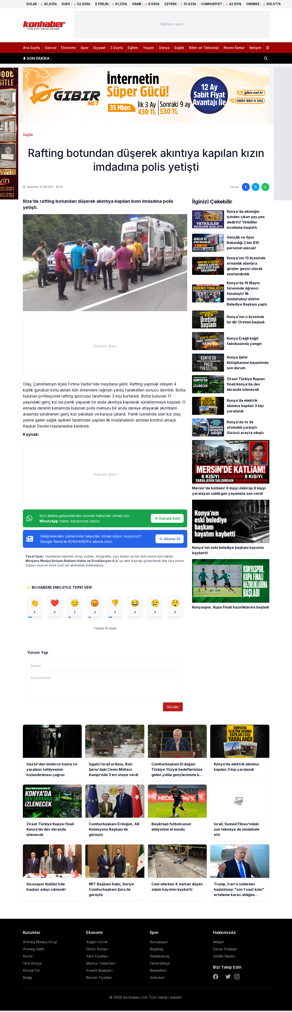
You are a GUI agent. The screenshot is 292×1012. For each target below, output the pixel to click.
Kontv (28, 957)
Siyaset (99, 47)
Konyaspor (159, 943)
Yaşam (148, 47)
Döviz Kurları (97, 950)
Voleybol (157, 979)
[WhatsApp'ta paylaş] (265, 187)
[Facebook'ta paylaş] (246, 187)
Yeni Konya (32, 964)
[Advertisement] (172, 24)
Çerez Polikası (225, 950)
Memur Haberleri (100, 964)
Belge (27, 979)
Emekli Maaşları (99, 971)
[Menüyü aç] (267, 47)
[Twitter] (228, 978)
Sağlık (179, 47)
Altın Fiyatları (97, 957)
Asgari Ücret (96, 943)
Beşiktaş (156, 950)
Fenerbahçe (160, 964)
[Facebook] (215, 978)
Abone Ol (169, 539)
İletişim (255, 47)
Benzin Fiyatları (99, 979)
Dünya (164, 47)
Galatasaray (160, 957)
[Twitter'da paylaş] (256, 187)
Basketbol (158, 971)
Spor (85, 47)
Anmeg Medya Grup (40, 943)
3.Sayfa (116, 47)
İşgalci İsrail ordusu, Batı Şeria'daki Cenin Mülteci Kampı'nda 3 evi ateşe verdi (125, 58)
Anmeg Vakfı (33, 950)
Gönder (173, 708)
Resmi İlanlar (234, 47)
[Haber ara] (265, 58)
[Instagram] (237, 978)
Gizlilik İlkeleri (224, 957)
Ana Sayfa (31, 47)
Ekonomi (68, 47)
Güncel (50, 47)
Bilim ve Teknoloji (204, 47)
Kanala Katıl (167, 518)
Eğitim (133, 47)
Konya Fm (31, 971)
